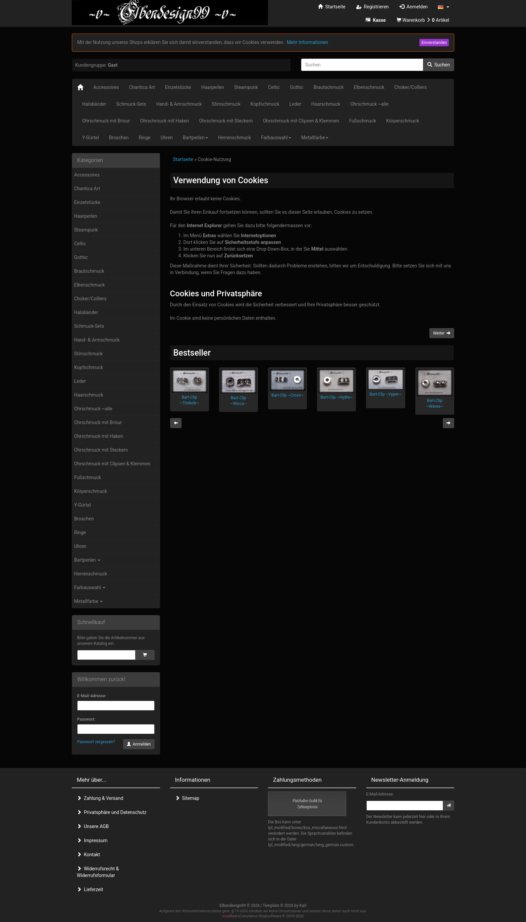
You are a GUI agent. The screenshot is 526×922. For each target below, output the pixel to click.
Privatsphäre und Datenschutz (112, 812)
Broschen (84, 518)
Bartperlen (87, 560)
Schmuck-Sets (89, 326)
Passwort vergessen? (96, 741)
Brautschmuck (89, 271)
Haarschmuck (88, 395)
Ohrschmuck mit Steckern (101, 450)
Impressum (92, 840)
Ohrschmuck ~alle (93, 408)
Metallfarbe (88, 601)
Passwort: (86, 719)
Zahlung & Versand (100, 798)
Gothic (81, 257)
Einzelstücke (87, 202)
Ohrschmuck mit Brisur (98, 422)
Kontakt (88, 854)
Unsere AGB (93, 826)
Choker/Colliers (90, 298)
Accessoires (87, 174)
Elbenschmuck (89, 285)
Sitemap (187, 798)
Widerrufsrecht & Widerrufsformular (98, 872)
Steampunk (86, 230)
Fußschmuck (87, 477)
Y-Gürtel (82, 505)
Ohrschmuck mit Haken (98, 436)
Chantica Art (87, 188)
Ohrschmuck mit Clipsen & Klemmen (112, 463)
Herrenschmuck (90, 573)
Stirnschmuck (88, 353)
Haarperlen (85, 216)
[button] (443, 6)
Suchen (438, 64)
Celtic (80, 243)
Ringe (80, 532)
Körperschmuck (90, 491)
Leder (80, 381)
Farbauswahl (89, 587)
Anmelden (139, 744)
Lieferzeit (90, 889)
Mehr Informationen (307, 42)
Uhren (80, 546)
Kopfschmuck (88, 367)
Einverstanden (434, 42)
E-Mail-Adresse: (91, 696)
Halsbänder (86, 312)
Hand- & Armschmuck (97, 340)
